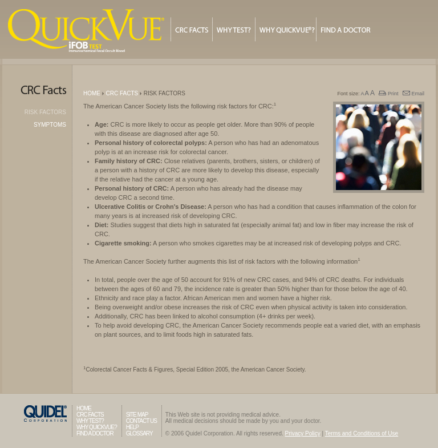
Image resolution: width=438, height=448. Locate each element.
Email (413, 93)
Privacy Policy (303, 433)
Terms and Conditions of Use (361, 433)
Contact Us (141, 421)
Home (91, 93)
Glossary (139, 433)
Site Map (137, 414)
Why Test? (233, 29)
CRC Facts (191, 29)
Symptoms (50, 125)
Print (388, 93)
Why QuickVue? (285, 29)
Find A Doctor (346, 29)
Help (132, 427)
